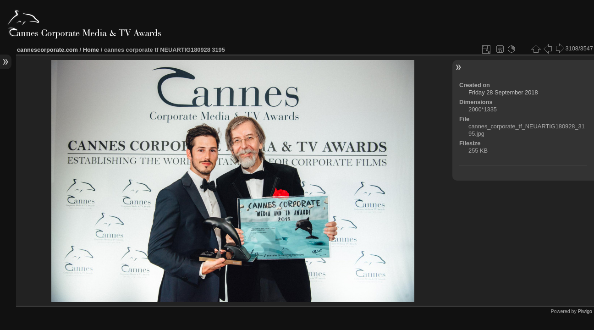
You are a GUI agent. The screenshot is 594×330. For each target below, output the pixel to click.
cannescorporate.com (47, 49)
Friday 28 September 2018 (503, 92)
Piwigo (585, 311)
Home (91, 49)
